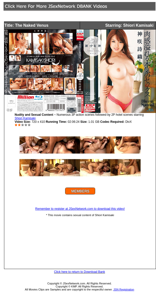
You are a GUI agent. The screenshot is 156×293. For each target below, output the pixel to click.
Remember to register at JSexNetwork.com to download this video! (80, 209)
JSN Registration (123, 289)
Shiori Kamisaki (25, 118)
